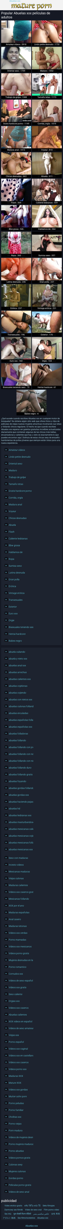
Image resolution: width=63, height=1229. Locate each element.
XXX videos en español (20, 1021)
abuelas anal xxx (17, 665)
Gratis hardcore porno (20, 491)
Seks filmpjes (49, 1205)
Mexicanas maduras (19, 871)
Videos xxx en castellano (20, 1055)
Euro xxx (13, 613)
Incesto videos (16, 864)
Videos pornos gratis (19, 1157)
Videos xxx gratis (17, 987)
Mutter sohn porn (18, 1096)
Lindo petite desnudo (20, 456)
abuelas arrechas (18, 672)
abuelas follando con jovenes (20, 747)
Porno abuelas (16, 1151)
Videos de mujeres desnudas (20, 1137)
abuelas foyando (17, 781)
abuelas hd (14, 808)
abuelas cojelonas (18, 686)
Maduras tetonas (18, 926)
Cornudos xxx (16, 973)
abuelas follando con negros (20, 754)
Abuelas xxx (14, 1)
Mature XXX (15, 1082)
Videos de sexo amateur (20, 1028)
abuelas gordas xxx (19, 795)
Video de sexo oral (33, 1210)
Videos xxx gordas (18, 1089)
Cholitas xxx (15, 1117)
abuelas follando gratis (20, 774)
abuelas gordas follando (20, 788)
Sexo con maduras (18, 858)
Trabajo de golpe (17, 477)
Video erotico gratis (13, 1205)
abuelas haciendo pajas (20, 801)
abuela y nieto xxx (18, 658)
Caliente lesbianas (18, 538)
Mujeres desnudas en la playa (20, 960)
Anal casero (15, 919)
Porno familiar (16, 1110)
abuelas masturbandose (20, 822)
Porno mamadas (17, 939)
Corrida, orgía (16, 497)
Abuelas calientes (18, 1014)
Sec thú (8, 1214)
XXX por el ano (16, 905)
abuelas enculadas (18, 713)
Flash (11, 531)
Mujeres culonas (17, 1171)
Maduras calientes (18, 885)
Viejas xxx (14, 1035)
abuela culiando (17, 652)
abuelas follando (17, 740)
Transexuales (16, 600)
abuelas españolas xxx (20, 726)
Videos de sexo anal (19, 1192)
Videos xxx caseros (19, 1008)
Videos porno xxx (18, 1069)
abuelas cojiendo (17, 692)
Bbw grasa (14, 545)
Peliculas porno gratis (20, 1185)
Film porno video (51, 1210)
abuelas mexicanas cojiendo (20, 835)
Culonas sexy (16, 1164)
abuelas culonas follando (20, 706)
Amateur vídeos (17, 450)
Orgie (11, 620)
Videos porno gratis (19, 953)
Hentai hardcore (17, 634)
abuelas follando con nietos (20, 761)
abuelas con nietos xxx (20, 699)
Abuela (12, 525)
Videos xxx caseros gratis (20, 892)
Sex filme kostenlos (26, 1218)
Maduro (13, 470)
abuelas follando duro (20, 767)
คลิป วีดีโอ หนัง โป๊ (32, 1205)
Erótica (12, 586)
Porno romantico (17, 967)
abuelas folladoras (18, 733)
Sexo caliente (15, 994)
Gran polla (14, 579)
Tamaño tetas (16, 484)
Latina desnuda (17, 572)
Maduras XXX (16, 1076)
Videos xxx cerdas (18, 933)
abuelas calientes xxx (20, 679)
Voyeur (12, 511)
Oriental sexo (15, 463)
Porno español (16, 1042)
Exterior (13, 606)
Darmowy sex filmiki (14, 1210)
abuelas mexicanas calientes (20, 829)
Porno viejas (15, 1123)
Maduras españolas (19, 912)
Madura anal (15, 504)
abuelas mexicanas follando (20, 842)
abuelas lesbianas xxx (20, 815)
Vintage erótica (17, 593)
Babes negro (15, 640)
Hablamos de (16, 552)
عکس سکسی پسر (41, 1214)
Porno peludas (16, 1103)
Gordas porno (16, 1178)
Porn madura (16, 1130)
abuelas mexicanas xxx (20, 849)
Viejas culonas (16, 878)
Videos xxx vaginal (18, 1048)
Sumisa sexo (15, 566)
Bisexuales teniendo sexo (20, 627)
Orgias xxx (14, 1001)
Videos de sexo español (20, 980)
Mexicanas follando (19, 899)
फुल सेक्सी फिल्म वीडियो (22, 1214)
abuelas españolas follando (20, 720)
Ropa (11, 559)
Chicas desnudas (18, 518)
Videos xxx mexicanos (20, 946)
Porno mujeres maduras (20, 1144)
